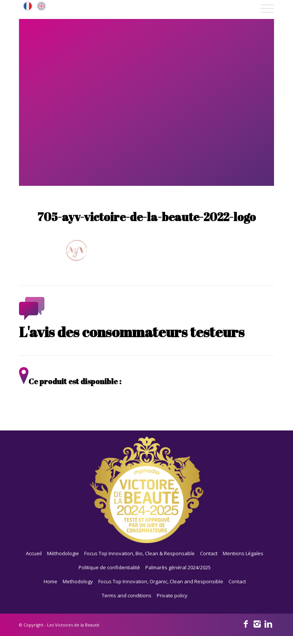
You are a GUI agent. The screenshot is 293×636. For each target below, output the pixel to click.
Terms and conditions (126, 595)
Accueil (34, 553)
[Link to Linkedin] (268, 623)
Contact (208, 553)
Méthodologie (63, 553)
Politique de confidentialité (109, 567)
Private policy (172, 595)
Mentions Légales (243, 553)
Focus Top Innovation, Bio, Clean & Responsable (139, 553)
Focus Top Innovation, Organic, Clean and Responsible (160, 581)
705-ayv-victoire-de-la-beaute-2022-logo (147, 217)
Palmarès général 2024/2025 (178, 567)
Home (50, 581)
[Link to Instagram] (257, 623)
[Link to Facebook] (245, 623)
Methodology (78, 581)
